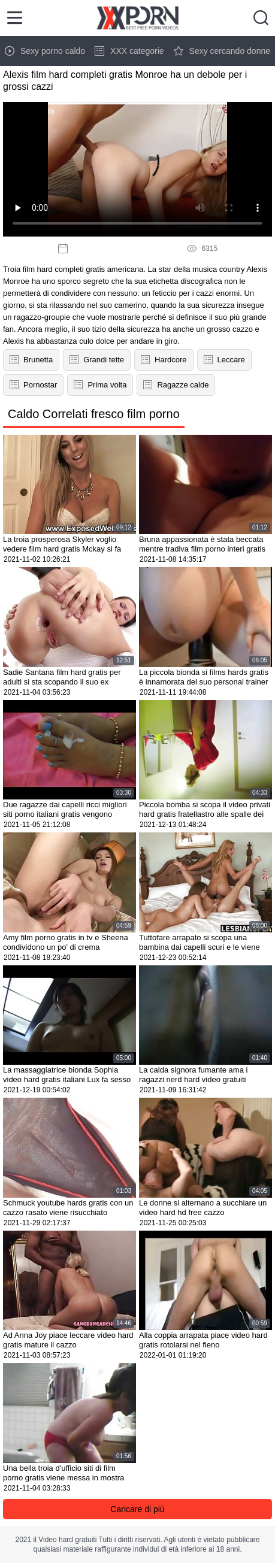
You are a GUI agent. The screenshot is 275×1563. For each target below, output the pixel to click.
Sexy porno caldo (45, 51)
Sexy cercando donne (222, 51)
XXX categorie (129, 51)
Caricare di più (137, 1509)
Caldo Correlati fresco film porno (94, 413)
